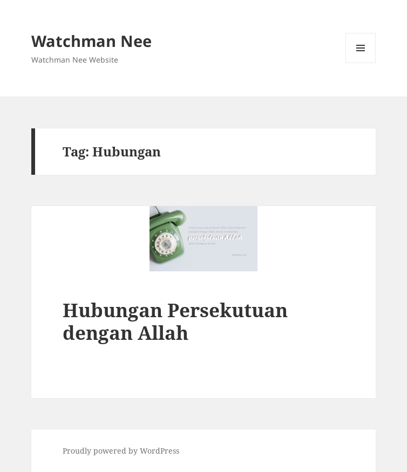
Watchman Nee (91, 40)
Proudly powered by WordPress (121, 451)
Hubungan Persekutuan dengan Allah (175, 321)
